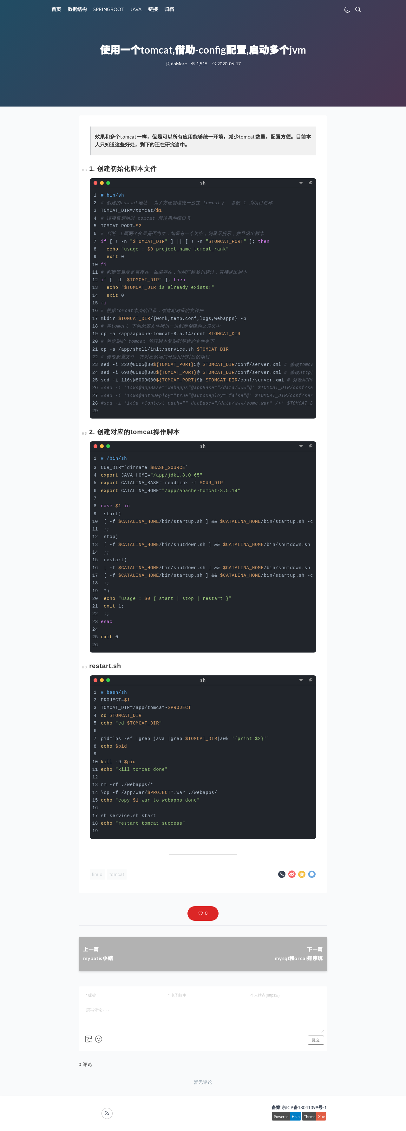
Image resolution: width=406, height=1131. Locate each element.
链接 (153, 9)
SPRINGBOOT (108, 9)
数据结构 (77, 9)
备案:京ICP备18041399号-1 (299, 1107)
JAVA (135, 9)
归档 (169, 9)
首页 (56, 9)
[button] (203, 913)
